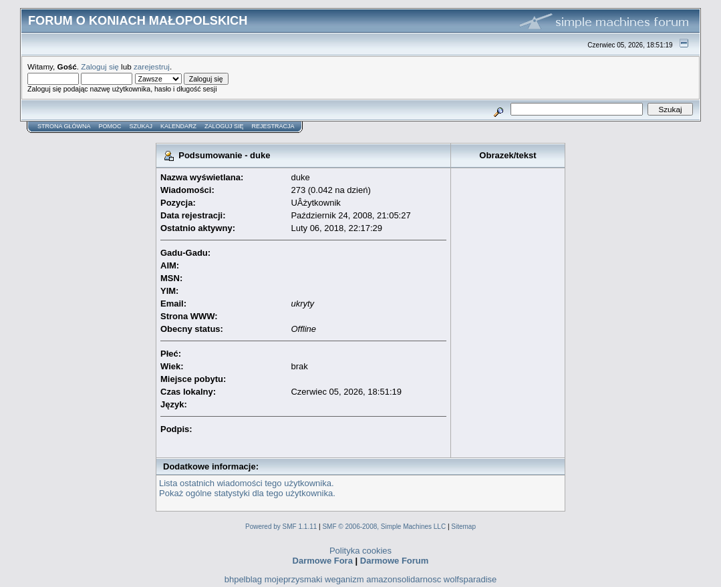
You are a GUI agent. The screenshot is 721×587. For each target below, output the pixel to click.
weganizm (344, 579)
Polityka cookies (360, 551)
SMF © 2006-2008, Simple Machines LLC (384, 526)
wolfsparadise (470, 579)
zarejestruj (152, 66)
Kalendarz (178, 126)
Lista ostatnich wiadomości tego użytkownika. (246, 483)
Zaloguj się (100, 66)
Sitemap (463, 526)
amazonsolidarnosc (403, 579)
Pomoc (110, 126)
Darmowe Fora (323, 561)
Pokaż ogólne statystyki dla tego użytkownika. (247, 493)
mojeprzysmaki (294, 579)
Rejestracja (273, 126)
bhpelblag (243, 579)
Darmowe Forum (394, 561)
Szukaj (141, 126)
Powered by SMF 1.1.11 (281, 526)
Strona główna (64, 126)
